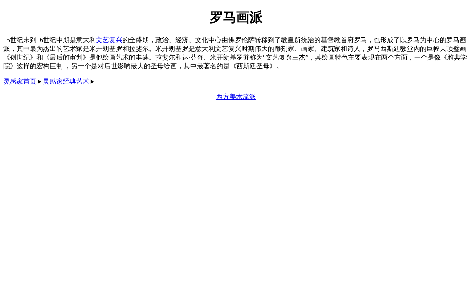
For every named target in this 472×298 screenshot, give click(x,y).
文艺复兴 (109, 39)
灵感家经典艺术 (66, 81)
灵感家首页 (19, 81)
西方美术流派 (236, 96)
